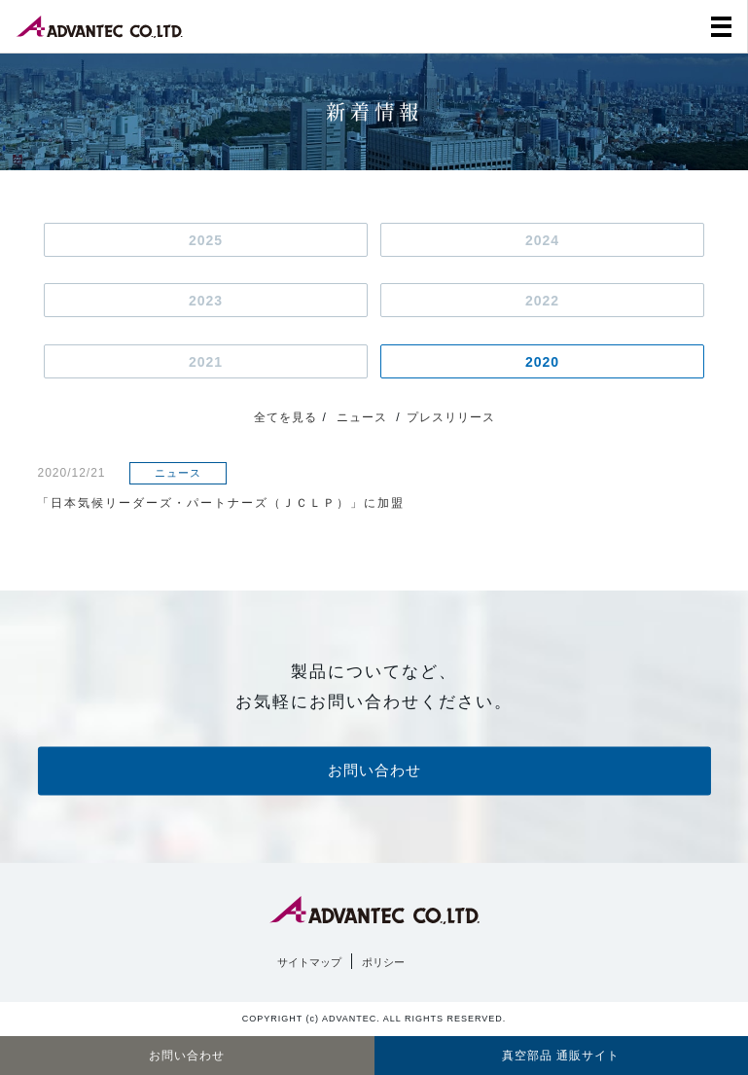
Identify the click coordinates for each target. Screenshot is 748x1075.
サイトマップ (309, 962)
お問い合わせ (374, 771)
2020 (542, 362)
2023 (206, 300)
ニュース (362, 417)
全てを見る (285, 417)
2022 (542, 300)
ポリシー (383, 962)
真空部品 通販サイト (561, 1055)
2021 (206, 362)
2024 (542, 240)
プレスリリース (451, 417)
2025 (206, 240)
